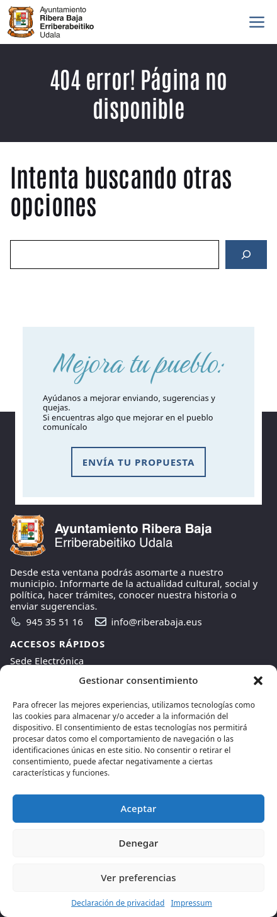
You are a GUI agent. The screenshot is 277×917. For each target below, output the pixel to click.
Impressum (191, 903)
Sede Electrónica (47, 660)
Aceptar (139, 808)
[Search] (246, 254)
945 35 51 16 (54, 621)
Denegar (139, 843)
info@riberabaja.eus (156, 621)
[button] (258, 680)
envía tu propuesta (138, 462)
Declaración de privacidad (117, 903)
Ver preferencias (138, 877)
